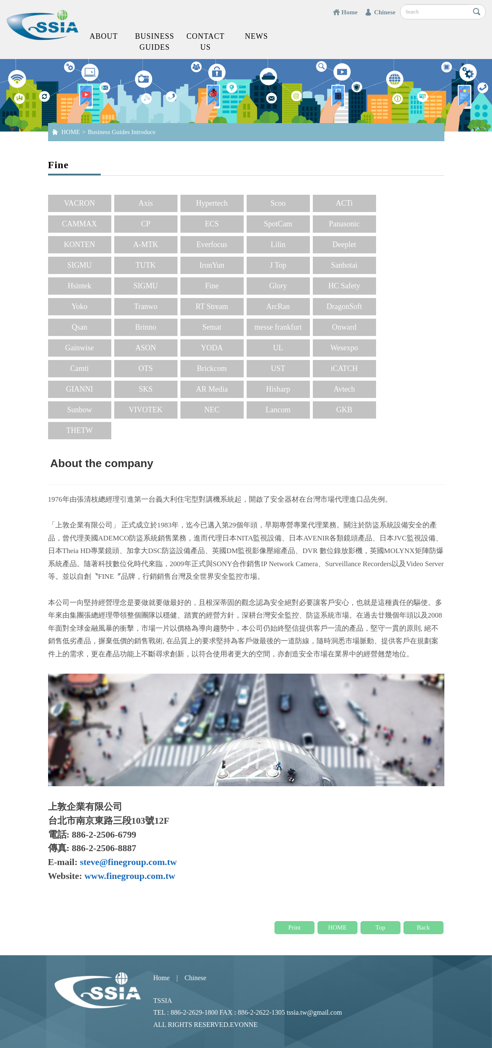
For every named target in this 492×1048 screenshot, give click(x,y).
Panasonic (344, 224)
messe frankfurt (277, 327)
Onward (344, 327)
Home (349, 12)
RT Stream (212, 306)
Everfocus (211, 244)
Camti (79, 368)
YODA (212, 348)
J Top (278, 265)
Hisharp (278, 389)
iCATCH (344, 368)
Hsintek (79, 286)
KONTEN (79, 244)
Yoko (79, 306)
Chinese (384, 12)
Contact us (205, 41)
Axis (145, 203)
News (256, 36)
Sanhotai (344, 265)
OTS (145, 368)
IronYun (211, 265)
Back (423, 927)
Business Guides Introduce (122, 132)
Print (294, 927)
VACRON (79, 203)
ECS (212, 224)
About (103, 36)
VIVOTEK (146, 410)
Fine (211, 286)
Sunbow (79, 410)
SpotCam (278, 224)
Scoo (278, 203)
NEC (212, 410)
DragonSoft (344, 306)
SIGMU (79, 265)
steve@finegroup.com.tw (128, 862)
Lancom (278, 410)
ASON (145, 348)
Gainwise (79, 348)
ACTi (344, 203)
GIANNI (79, 389)
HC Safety (344, 286)
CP (145, 224)
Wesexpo (344, 348)
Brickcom (212, 368)
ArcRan (278, 306)
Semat (211, 327)
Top (380, 927)
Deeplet (344, 244)
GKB (344, 410)
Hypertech (212, 203)
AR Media (212, 389)
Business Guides (154, 41)
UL (278, 348)
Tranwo (145, 306)
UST (278, 368)
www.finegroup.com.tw (129, 876)
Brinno (145, 327)
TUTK (146, 265)
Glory (278, 286)
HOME (71, 132)
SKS (146, 389)
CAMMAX (79, 224)
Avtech (344, 389)
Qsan (79, 327)
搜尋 (476, 12)
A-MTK (145, 244)
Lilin (278, 244)
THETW (79, 430)
